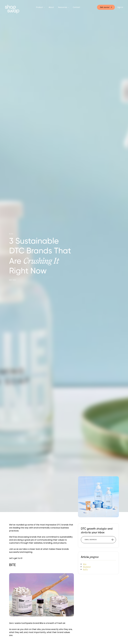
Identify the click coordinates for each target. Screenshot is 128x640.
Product (39, 7)
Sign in (120, 7)
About (51, 7)
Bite (84, 564)
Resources (62, 7)
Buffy (85, 569)
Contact (76, 7)
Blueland (86, 567)
